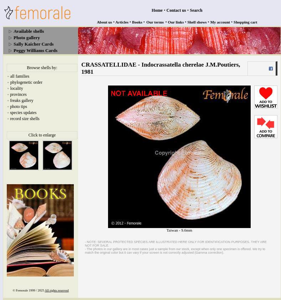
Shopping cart (245, 22)
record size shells (25, 118)
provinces (18, 94)
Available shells (29, 31)
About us (104, 22)
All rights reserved (57, 290)
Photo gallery (27, 37)
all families (20, 76)
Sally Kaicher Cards (33, 44)
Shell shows (197, 22)
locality (16, 88)
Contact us (176, 10)
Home (157, 10)
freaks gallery (22, 100)
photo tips (18, 106)
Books (137, 22)
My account (220, 22)
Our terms (155, 22)
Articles (122, 22)
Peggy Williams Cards (35, 50)
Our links (176, 22)
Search (196, 10)
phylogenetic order (26, 82)
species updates (23, 112)
